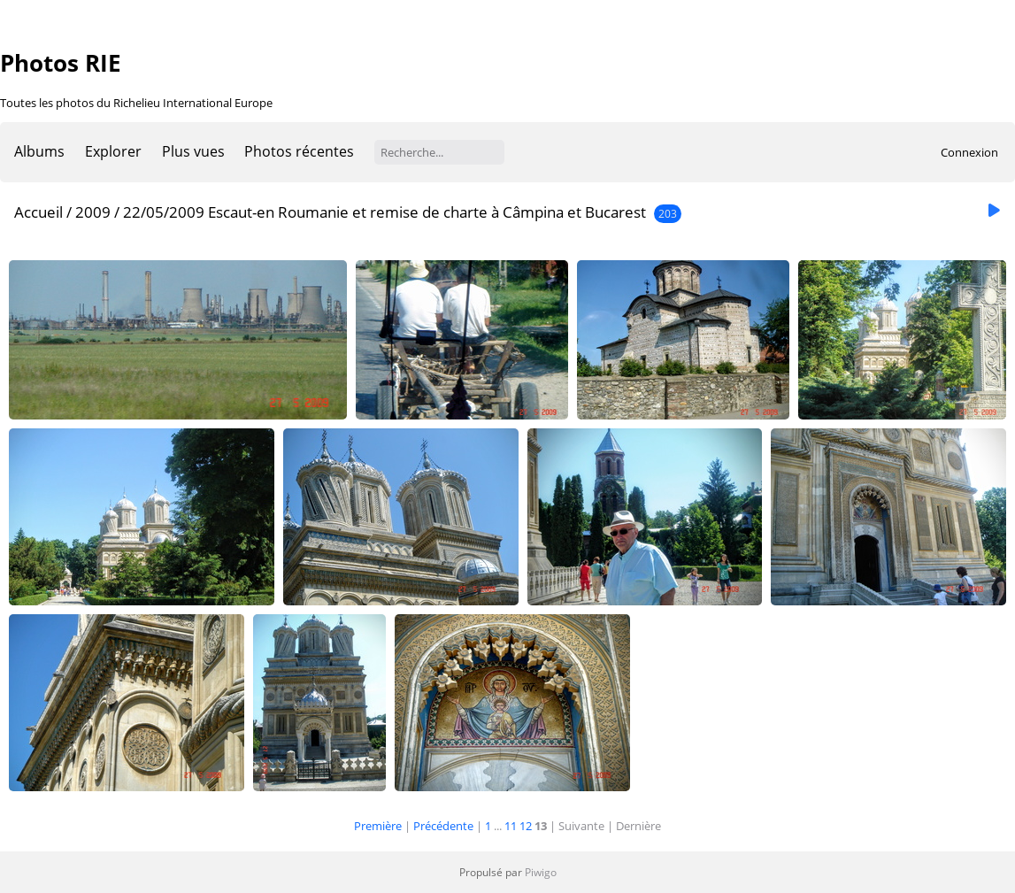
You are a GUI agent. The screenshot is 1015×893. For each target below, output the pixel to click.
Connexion (969, 152)
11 (510, 826)
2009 (93, 212)
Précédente (443, 826)
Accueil (38, 212)
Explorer (113, 151)
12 (525, 826)
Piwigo (541, 872)
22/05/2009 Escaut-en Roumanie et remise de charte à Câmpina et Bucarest (384, 212)
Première (378, 826)
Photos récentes (299, 151)
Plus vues (193, 151)
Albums (39, 151)
